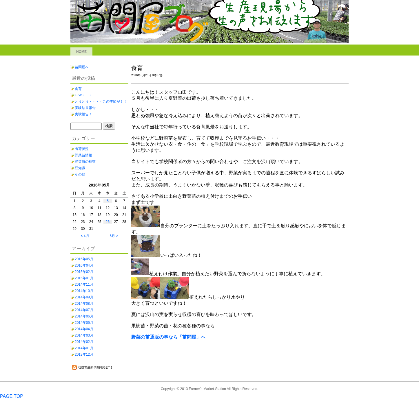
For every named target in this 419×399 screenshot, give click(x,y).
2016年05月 (84, 259)
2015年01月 (84, 278)
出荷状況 (82, 149)
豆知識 (80, 168)
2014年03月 (84, 335)
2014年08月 (84, 304)
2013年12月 (84, 354)
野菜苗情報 (83, 155)
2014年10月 (84, 291)
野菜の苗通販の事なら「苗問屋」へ (168, 337)
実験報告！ (83, 114)
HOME (81, 52)
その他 (80, 174)
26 (108, 222)
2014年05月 (84, 323)
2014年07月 (84, 310)
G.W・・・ (83, 95)
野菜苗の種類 (85, 162)
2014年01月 (84, 348)
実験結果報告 (85, 108)
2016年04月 (84, 265)
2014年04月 (84, 329)
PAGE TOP (11, 396)
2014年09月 (84, 297)
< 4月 (85, 236)
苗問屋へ (82, 67)
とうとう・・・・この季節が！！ (101, 101)
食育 (78, 89)
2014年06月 (84, 316)
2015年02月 (84, 272)
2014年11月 (84, 284)
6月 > (114, 236)
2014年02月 (84, 342)
